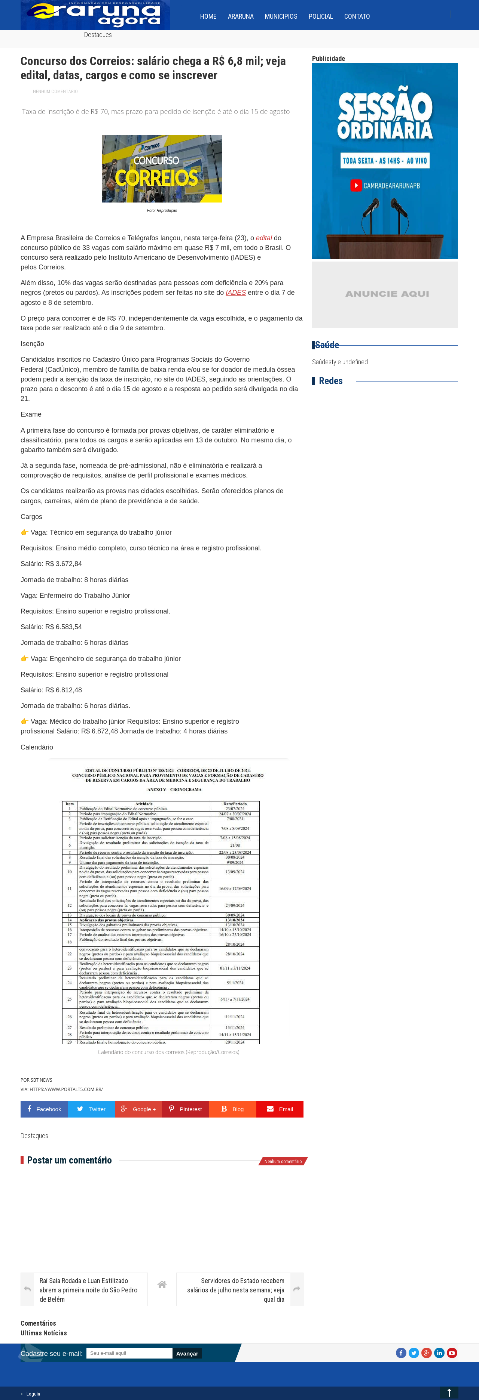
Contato (357, 16)
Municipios (281, 16)
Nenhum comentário (55, 91)
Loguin (33, 1394)
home (208, 16)
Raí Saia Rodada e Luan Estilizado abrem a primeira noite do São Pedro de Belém (88, 1290)
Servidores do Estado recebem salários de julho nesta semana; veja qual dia (235, 1290)
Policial (321, 16)
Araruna (241, 16)
